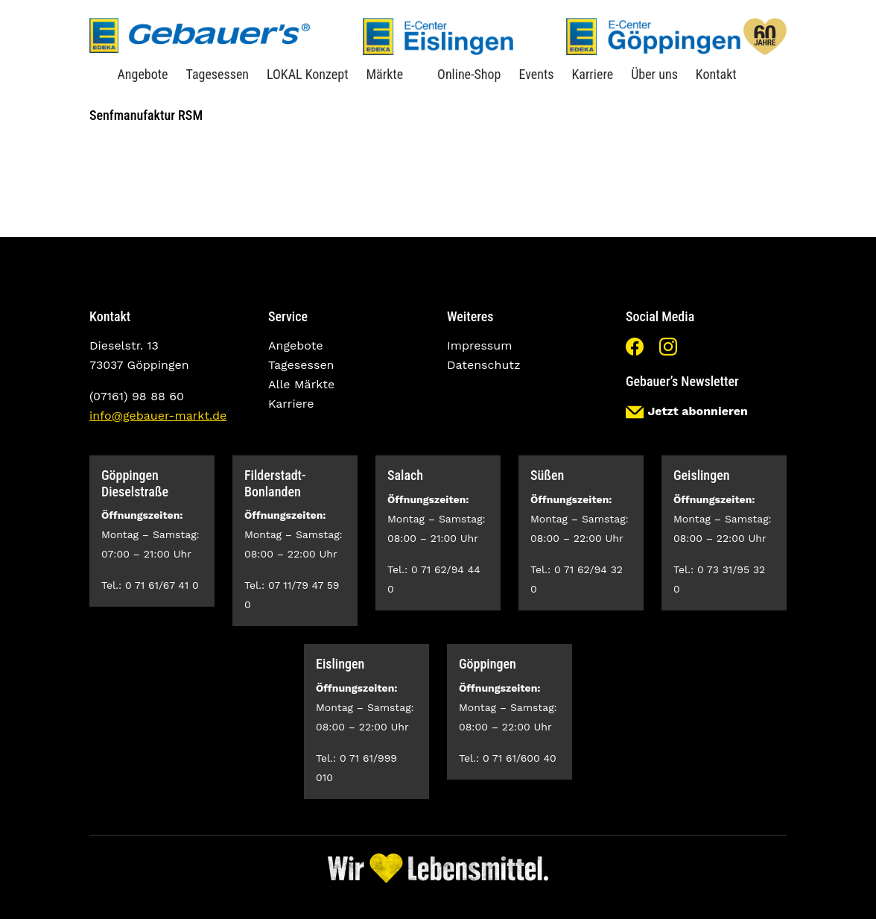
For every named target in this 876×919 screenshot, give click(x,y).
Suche (757, 74)
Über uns (654, 74)
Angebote (142, 74)
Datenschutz (484, 365)
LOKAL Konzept (307, 74)
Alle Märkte (301, 384)
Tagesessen (218, 74)
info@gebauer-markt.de (157, 415)
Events (535, 74)
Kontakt (716, 74)
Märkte (384, 74)
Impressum (479, 345)
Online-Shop (469, 74)
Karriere (592, 74)
